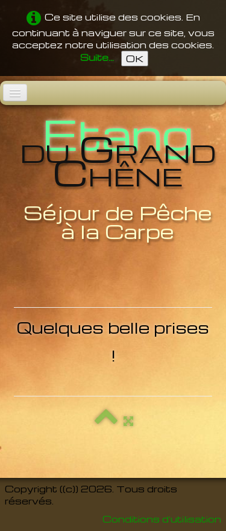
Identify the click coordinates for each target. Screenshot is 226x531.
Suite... (97, 57)
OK (134, 58)
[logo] (113, 179)
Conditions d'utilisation (161, 519)
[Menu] (15, 92)
